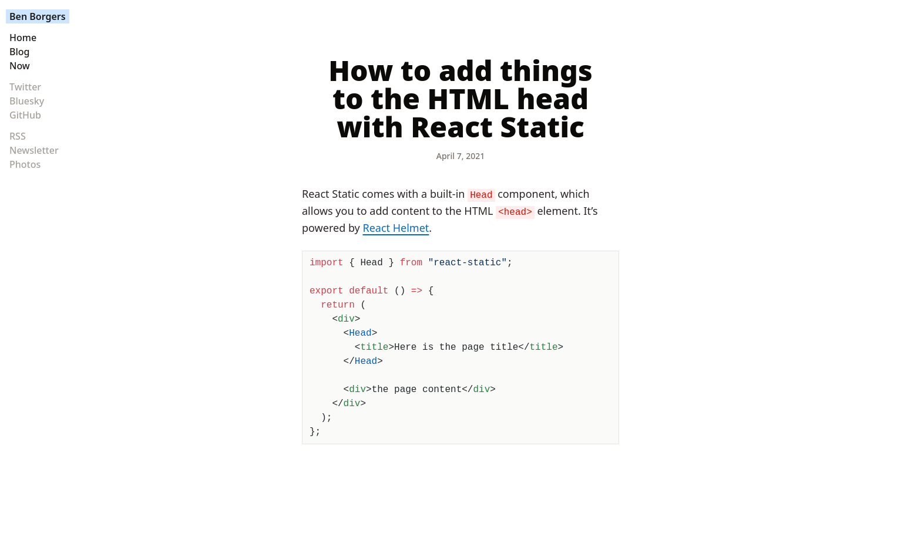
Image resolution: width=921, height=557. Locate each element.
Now (19, 65)
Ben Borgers (37, 16)
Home (22, 37)
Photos (25, 164)
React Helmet (395, 228)
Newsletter (34, 150)
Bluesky (26, 100)
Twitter (25, 86)
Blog (19, 51)
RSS (17, 136)
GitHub (25, 115)
